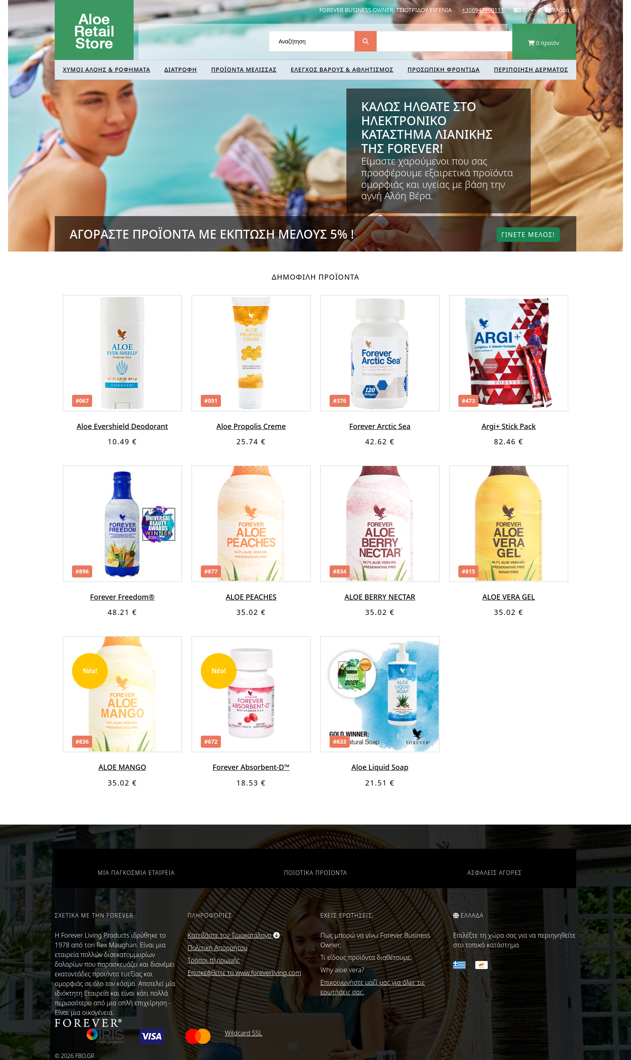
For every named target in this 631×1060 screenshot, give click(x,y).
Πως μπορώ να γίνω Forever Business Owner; (375, 940)
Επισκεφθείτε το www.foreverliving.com (244, 972)
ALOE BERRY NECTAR (379, 597)
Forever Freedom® (122, 597)
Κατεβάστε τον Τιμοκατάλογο (234, 935)
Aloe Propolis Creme (251, 426)
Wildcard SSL (243, 1033)
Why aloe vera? (342, 969)
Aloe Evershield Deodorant (122, 426)
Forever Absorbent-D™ (251, 767)
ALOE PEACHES (250, 597)
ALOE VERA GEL (508, 597)
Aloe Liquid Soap (380, 767)
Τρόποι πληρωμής (214, 960)
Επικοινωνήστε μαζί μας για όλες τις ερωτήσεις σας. (372, 987)
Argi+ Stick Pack (508, 426)
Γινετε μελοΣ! (528, 234)
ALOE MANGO (122, 767)
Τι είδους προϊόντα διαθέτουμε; (366, 957)
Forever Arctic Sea (380, 426)
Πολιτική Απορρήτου (217, 947)
